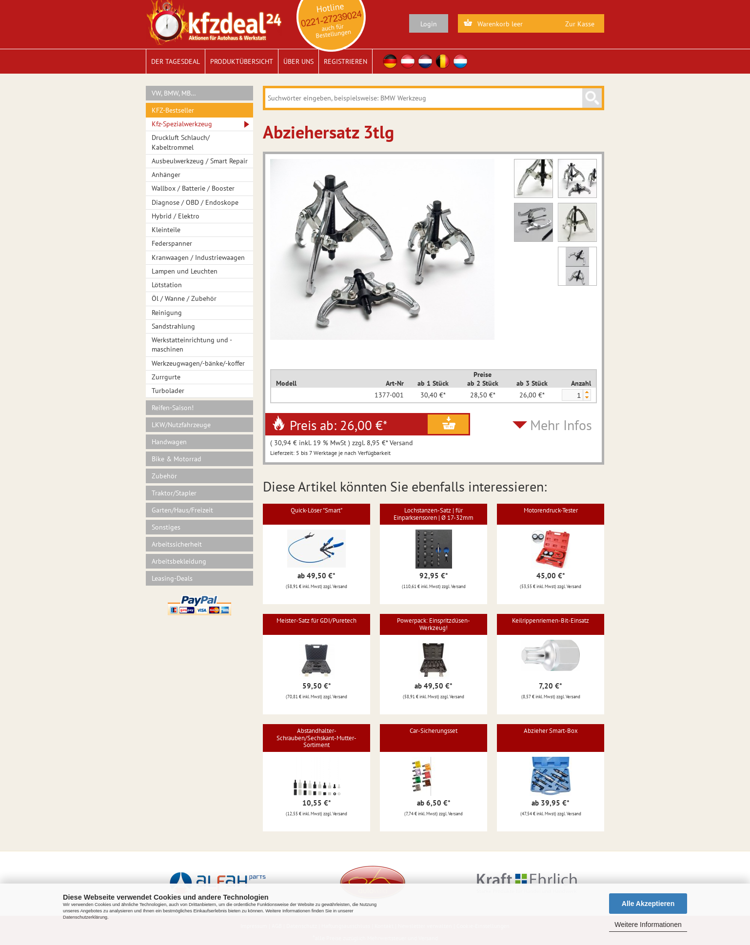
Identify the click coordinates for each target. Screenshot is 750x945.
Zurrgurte (166, 377)
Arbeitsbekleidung (179, 561)
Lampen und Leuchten (184, 271)
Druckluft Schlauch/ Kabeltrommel (181, 142)
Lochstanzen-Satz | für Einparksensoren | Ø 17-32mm (434, 513)
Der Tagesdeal (175, 61)
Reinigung (167, 312)
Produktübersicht (241, 61)
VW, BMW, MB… (174, 93)
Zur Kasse (579, 24)
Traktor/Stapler (174, 493)
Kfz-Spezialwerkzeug (182, 123)
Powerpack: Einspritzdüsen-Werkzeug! (433, 623)
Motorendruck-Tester (551, 510)
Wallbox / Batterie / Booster (193, 188)
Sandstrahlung (173, 326)
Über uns (298, 61)
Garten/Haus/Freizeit (182, 510)
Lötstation (167, 284)
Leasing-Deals (172, 578)
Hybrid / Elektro (175, 216)
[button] (587, 392)
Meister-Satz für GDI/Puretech (316, 620)
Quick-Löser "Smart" (316, 510)
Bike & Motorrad (176, 458)
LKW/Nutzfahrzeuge (181, 424)
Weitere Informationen (647, 924)
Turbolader (168, 390)
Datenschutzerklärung (85, 917)
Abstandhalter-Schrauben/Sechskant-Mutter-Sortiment (316, 738)
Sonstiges (166, 527)
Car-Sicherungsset (433, 731)
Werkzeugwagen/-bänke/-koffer (198, 363)
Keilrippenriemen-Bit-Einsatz (550, 620)
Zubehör (164, 476)
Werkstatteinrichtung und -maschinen (192, 344)
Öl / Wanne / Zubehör (184, 298)
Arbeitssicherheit (177, 544)
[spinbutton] (572, 395)
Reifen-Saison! (173, 407)
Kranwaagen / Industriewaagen (198, 257)
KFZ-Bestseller (173, 110)
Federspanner (172, 243)
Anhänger (166, 174)
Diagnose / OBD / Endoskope (195, 202)
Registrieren (345, 61)
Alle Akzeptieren (648, 903)
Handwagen (169, 441)
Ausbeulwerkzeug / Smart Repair (200, 161)
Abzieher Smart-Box (551, 731)
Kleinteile (166, 229)
